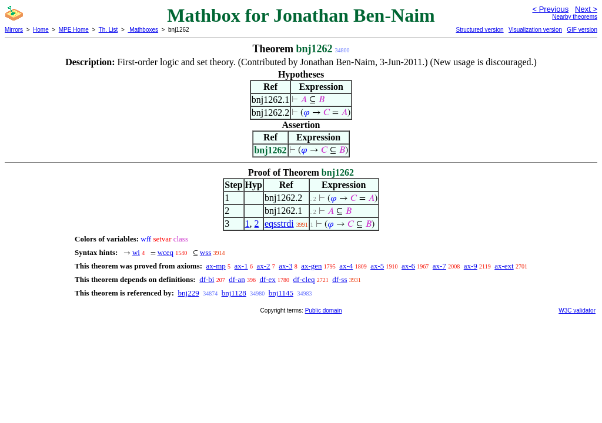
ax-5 (377, 265)
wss (206, 252)
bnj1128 (234, 292)
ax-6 (408, 265)
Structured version (479, 29)
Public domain (323, 310)
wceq (165, 252)
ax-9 (470, 265)
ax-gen (311, 265)
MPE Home (74, 29)
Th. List (108, 29)
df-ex (267, 279)
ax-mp (216, 265)
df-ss (339, 279)
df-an (237, 279)
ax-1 (241, 265)
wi (136, 252)
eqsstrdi (279, 224)
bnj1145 (281, 292)
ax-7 (439, 265)
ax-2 (263, 265)
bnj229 (188, 292)
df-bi (206, 279)
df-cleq (304, 279)
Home (41, 29)
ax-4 (346, 265)
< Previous (550, 9)
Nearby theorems (574, 17)
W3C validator (577, 310)
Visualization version (535, 29)
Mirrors (14, 29)
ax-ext (503, 265)
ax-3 (285, 265)
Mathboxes (143, 29)
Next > (586, 9)
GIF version (582, 29)
